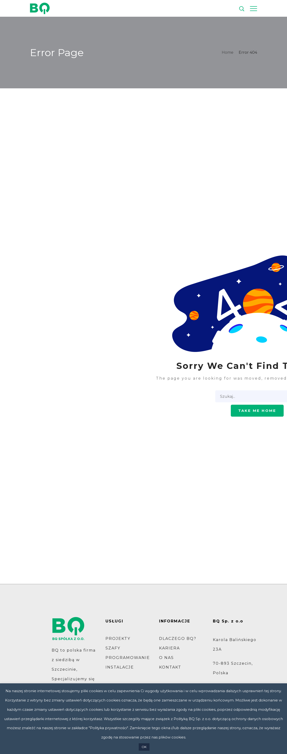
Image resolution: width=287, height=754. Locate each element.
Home (227, 52)
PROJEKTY (117, 638)
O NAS (166, 657)
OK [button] (144, 747)
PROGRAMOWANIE (127, 657)
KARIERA (169, 648)
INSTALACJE (119, 667)
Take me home (257, 410)
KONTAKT (170, 667)
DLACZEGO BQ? (177, 638)
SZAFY (112, 648)
